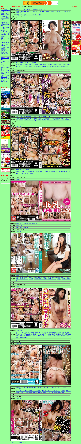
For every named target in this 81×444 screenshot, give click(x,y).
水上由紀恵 (19, 64)
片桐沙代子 (24, 277)
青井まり (44, 66)
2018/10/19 (18, 343)
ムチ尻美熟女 (19, 330)
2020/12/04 (18, 286)
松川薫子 (43, 64)
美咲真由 (38, 391)
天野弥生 (26, 334)
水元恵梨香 (46, 118)
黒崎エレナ (25, 279)
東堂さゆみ (31, 171)
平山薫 (21, 13)
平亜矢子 (29, 277)
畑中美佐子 (42, 11)
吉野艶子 (38, 120)
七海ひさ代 (62, 335)
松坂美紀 (54, 66)
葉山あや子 (23, 391)
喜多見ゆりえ (19, 337)
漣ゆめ (18, 391)
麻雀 (2, 59)
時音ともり (49, 11)
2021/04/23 (18, 126)
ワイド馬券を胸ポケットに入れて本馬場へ (5, 44)
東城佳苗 (49, 334)
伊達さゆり (33, 66)
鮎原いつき (32, 64)
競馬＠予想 (4, 13)
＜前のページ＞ (14, 442)
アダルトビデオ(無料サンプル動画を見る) (5, 72)
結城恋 (36, 332)
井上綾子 (40, 118)
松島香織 (58, 334)
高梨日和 (66, 11)
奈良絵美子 (49, 171)
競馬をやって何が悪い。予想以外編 (5, 24)
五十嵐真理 (25, 64)
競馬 (2, 58)
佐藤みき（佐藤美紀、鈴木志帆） (30, 11)
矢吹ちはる (19, 173)
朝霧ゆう (68, 391)
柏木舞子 (54, 11)
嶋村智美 (63, 334)
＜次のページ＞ (23, 442)
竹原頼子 (35, 335)
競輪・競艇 (6, 58)
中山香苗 (31, 279)
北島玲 (66, 118)
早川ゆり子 (60, 11)
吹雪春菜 (65, 64)
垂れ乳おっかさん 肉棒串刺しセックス (26, 169)
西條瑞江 (35, 392)
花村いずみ (19, 279)
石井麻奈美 (49, 64)
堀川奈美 (18, 277)
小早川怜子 (27, 120)
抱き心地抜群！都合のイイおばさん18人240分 (28, 62)
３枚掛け (3, 30)
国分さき (24, 335)
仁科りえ (68, 335)
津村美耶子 (56, 277)
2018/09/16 (18, 398)
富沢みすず (51, 391)
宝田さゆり (61, 118)
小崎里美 (35, 118)
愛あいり (18, 11)
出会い (2, 80)
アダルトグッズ (5, 75)
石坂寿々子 (26, 337)
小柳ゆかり (29, 118)
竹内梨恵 (49, 66)
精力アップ (4, 77)
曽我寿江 (29, 335)
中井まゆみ (52, 332)
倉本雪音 (35, 277)
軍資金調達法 (4, 67)
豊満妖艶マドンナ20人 (22, 275)
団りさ (51, 118)
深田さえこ (67, 277)
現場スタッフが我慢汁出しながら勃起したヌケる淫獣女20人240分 (34, 116)
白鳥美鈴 (18, 118)
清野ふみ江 (19, 335)
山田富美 (63, 391)
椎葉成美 (38, 66)
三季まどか (67, 120)
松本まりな (33, 120)
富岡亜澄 (68, 334)
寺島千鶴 (56, 335)
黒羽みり (55, 118)
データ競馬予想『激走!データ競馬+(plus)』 (5, 35)
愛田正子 (29, 392)
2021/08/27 (18, 72)
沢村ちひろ (25, 173)
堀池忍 (53, 334)
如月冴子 (21, 120)
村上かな (43, 171)
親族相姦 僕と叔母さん (22, 227)
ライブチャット (5, 78)
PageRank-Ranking (5, 32)
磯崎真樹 (61, 171)
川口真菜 (55, 64)
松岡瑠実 (36, 279)
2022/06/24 (18, 19)
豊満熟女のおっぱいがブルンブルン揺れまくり (28, 15)
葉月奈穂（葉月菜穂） (22, 171)
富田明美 (50, 277)
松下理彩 (46, 332)
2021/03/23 (18, 179)
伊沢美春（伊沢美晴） (63, 66)
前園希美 (56, 392)
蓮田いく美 (22, 66)
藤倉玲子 (45, 277)
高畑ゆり (57, 332)
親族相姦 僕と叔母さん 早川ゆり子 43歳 (26, 223)
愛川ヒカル (57, 391)
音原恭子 (60, 64)
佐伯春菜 (23, 118)
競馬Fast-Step (4, 53)
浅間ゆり (40, 277)
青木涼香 (27, 66)
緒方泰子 (44, 120)
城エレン (51, 392)
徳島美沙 (61, 277)
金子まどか (24, 392)
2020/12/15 (18, 231)
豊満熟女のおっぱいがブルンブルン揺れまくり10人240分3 (31, 9)
